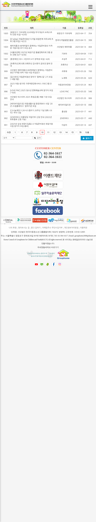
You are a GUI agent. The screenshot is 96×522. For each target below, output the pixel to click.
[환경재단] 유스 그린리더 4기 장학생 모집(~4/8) (30, 59)
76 (80, 132)
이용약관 (83, 228)
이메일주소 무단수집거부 (52, 228)
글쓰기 (87, 138)
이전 (9, 132)
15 (72, 132)
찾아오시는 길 (23, 228)
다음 (87, 132)
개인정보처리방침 (71, 228)
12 (54, 132)
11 (48, 132)
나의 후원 (12, 228)
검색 (37, 138)
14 (66, 132)
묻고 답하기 (36, 228)
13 (60, 132)
